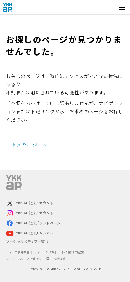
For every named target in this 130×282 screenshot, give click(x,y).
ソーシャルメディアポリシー (27, 259)
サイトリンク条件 (46, 252)
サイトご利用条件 (18, 252)
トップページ (24, 145)
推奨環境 (59, 259)
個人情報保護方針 (74, 252)
